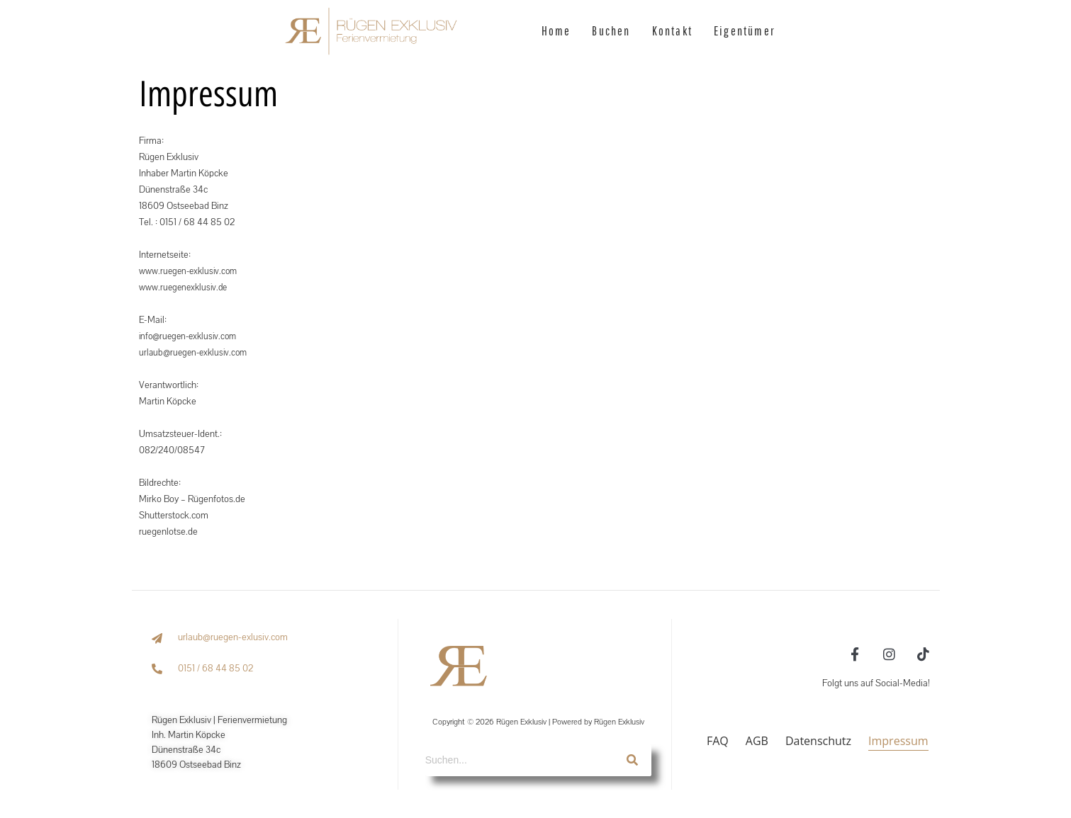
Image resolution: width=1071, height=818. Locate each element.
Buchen (611, 30)
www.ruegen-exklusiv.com (192, 271)
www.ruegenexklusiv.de (186, 287)
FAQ (718, 741)
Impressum (898, 741)
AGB (757, 741)
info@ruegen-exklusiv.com (191, 336)
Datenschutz (818, 741)
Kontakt (672, 30)
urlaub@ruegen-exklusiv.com (196, 352)
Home (556, 30)
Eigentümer (744, 30)
